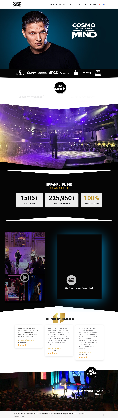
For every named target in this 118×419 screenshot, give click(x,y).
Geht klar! (98, 415)
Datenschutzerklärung (19, 416)
